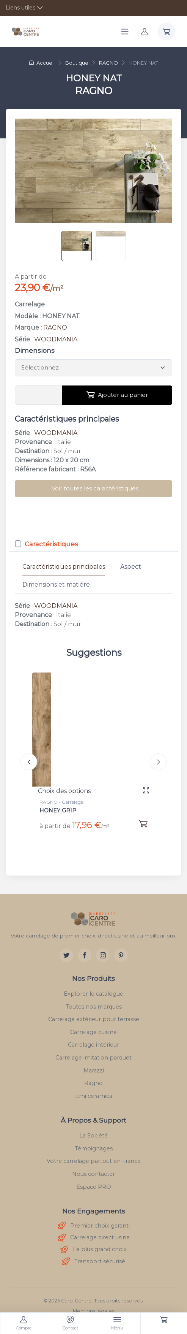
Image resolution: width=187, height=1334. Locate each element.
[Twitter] (66, 955)
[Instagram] (103, 955)
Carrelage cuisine (93, 1032)
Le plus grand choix (93, 1250)
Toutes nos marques (94, 1006)
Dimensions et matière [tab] (56, 584)
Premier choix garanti (94, 1226)
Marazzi (93, 1070)
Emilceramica (93, 1096)
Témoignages (94, 1148)
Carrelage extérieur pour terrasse (93, 1019)
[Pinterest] (121, 955)
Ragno (93, 1083)
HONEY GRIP (57, 810)
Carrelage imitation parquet (93, 1057)
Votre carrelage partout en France (94, 1161)
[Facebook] (84, 955)
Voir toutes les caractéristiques (95, 488)
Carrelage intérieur (93, 1044)
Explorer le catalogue (93, 993)
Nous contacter (93, 1174)
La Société (93, 1135)
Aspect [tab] (130, 566)
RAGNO (55, 327)
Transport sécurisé (93, 1262)
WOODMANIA (55, 339)
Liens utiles (20, 7)
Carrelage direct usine (94, 1238)
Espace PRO (93, 1186)
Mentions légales (93, 1311)
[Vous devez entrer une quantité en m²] (38, 395)
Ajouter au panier (117, 395)
